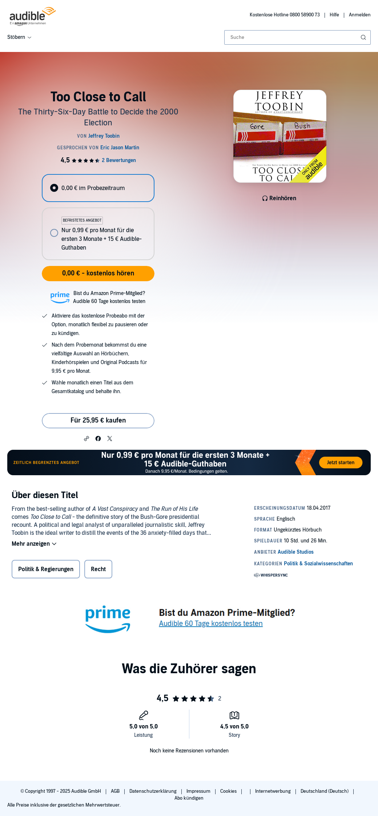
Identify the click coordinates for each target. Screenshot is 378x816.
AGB (116, 791)
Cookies (229, 791)
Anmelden (360, 15)
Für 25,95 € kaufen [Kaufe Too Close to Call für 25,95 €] (98, 420)
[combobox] (297, 37)
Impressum (199, 791)
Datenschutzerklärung (153, 791)
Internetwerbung (273, 791)
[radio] (98, 188)
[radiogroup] (98, 217)
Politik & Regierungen (45, 569)
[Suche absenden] (364, 37)
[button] (86, 438)
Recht (98, 569)
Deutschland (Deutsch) (325, 791)
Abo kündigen (188, 798)
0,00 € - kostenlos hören (98, 273)
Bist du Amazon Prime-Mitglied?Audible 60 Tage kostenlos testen (109, 297)
